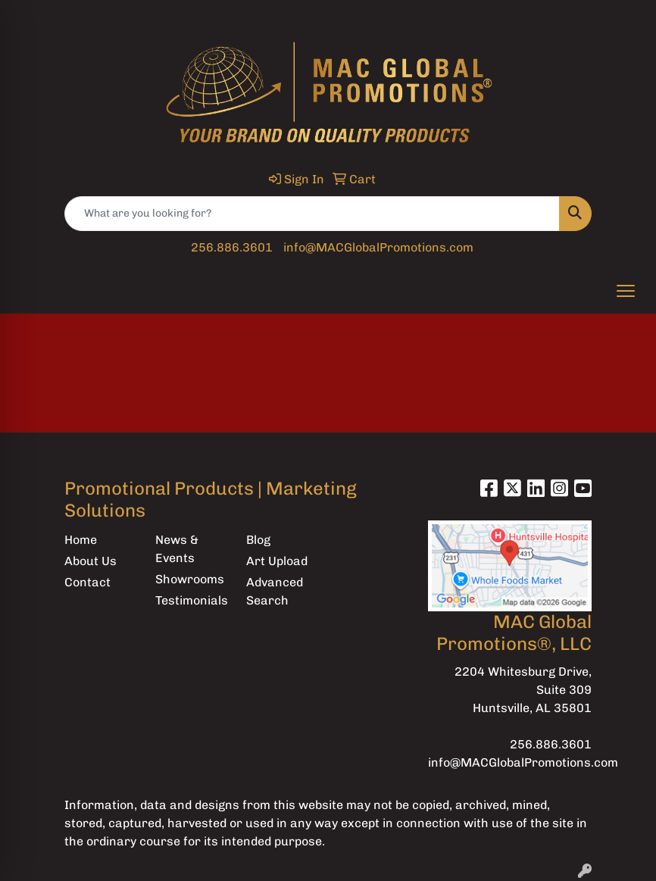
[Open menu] (626, 291)
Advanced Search (274, 591)
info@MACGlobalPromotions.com (378, 247)
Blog (258, 540)
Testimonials (191, 600)
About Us (90, 561)
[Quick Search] (312, 213)
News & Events (176, 549)
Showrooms (189, 579)
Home (80, 540)
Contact (87, 582)
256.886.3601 (232, 247)
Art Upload (277, 561)
